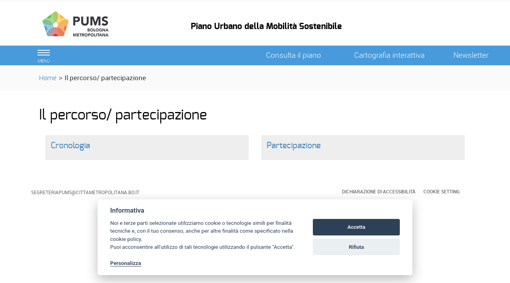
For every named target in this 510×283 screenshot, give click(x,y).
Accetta (356, 227)
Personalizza (125, 263)
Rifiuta (356, 247)
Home (48, 77)
